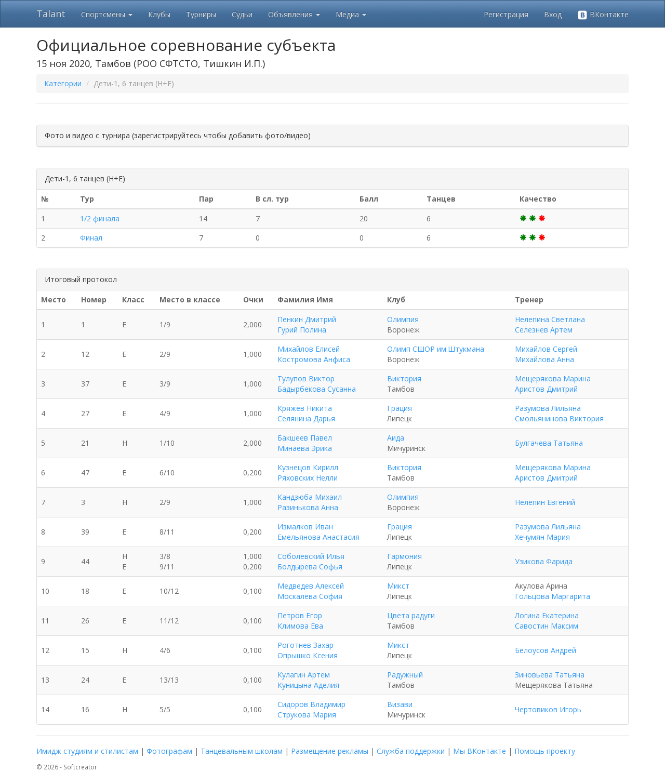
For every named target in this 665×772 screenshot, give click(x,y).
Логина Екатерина (547, 615)
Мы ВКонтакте (479, 751)
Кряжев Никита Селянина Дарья (306, 413)
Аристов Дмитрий (546, 389)
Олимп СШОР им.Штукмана (435, 349)
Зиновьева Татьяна (549, 675)
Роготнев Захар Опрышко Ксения (307, 650)
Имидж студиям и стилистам (87, 751)
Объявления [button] (294, 14)
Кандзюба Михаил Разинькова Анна (309, 502)
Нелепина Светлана (550, 319)
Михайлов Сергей (546, 349)
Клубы (159, 14)
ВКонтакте (603, 14)
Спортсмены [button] (106, 14)
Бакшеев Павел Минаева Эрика (304, 443)
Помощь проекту (544, 751)
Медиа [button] (351, 14)
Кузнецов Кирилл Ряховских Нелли (307, 472)
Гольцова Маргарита (552, 596)
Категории (63, 83)
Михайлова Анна (544, 359)
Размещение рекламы (329, 751)
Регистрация (506, 14)
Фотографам (169, 751)
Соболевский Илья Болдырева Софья (310, 561)
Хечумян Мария (542, 537)
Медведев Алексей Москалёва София (310, 591)
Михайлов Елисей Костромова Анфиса (313, 354)
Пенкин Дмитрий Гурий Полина (306, 324)
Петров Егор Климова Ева (300, 620)
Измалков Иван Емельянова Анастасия (318, 532)
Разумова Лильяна (548, 408)
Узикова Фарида (544, 561)
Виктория (404, 378)
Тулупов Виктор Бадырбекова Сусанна (316, 384)
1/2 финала (99, 218)
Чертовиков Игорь (548, 709)
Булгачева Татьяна (549, 443)
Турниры (201, 14)
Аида (395, 438)
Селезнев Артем (544, 330)
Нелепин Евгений (545, 502)
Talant (50, 13)
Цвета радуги (411, 615)
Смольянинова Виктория (559, 418)
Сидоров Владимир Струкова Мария (311, 709)
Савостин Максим (546, 626)
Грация (399, 408)
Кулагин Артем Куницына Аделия (308, 680)
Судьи (242, 14)
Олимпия (403, 319)
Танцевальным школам (242, 751)
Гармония (404, 556)
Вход (553, 14)
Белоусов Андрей (545, 650)
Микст (398, 586)
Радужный (405, 675)
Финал (91, 238)
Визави (400, 704)
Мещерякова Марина (553, 378)
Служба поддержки (411, 751)
